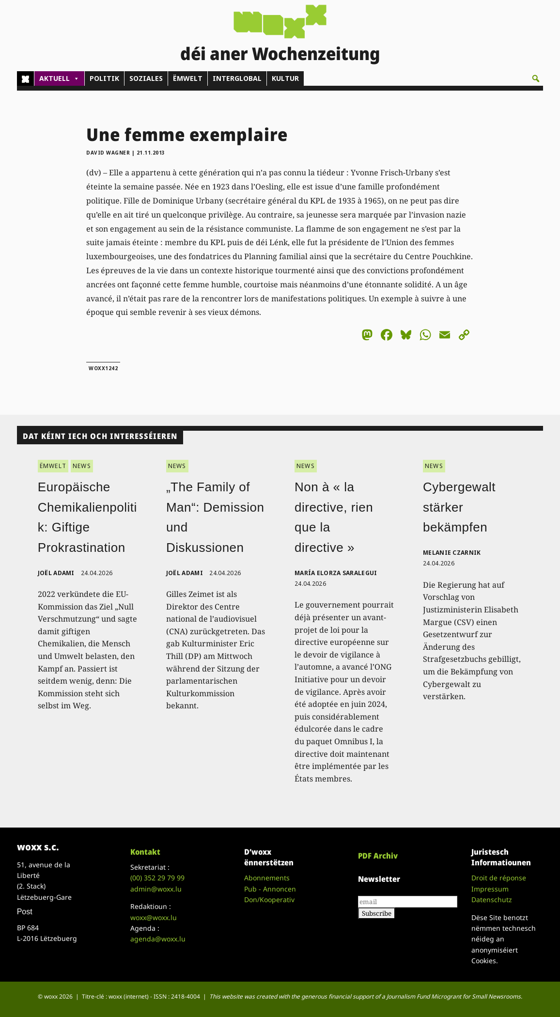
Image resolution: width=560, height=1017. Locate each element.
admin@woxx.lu (156, 888)
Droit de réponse (498, 877)
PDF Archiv (378, 855)
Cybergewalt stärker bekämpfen (459, 507)
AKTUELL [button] (59, 78)
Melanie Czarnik (452, 552)
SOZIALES (146, 78)
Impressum (490, 888)
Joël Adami (56, 573)
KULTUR (285, 78)
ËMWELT (187, 78)
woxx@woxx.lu (153, 917)
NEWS (82, 466)
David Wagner (108, 152)
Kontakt (145, 851)
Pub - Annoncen (270, 888)
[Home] (25, 78)
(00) (157, 877)
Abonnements (267, 877)
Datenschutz (491, 899)
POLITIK (104, 78)
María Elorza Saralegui (336, 573)
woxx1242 (103, 368)
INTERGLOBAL (237, 78)
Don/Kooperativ (269, 899)
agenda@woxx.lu (158, 938)
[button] (536, 78)
